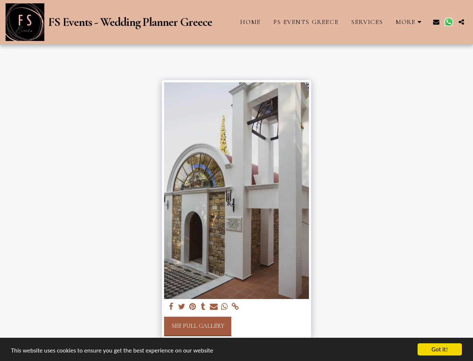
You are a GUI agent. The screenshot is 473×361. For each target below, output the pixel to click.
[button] (436, 22)
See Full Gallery (197, 326)
